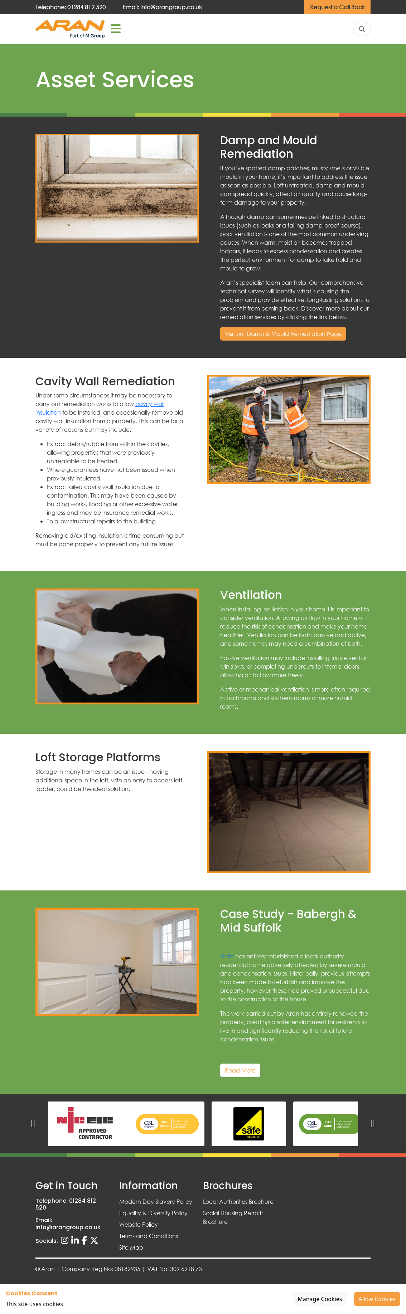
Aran (227, 956)
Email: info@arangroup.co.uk (162, 7)
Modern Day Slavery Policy (155, 1201)
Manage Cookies (320, 1299)
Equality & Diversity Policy (153, 1213)
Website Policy (138, 1224)
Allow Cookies (377, 1299)
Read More (240, 1070)
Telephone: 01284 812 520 (70, 7)
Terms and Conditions (148, 1236)
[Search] (362, 29)
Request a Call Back (337, 7)
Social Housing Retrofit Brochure (233, 1217)
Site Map (131, 1247)
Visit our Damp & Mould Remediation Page (283, 333)
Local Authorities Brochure (238, 1201)
